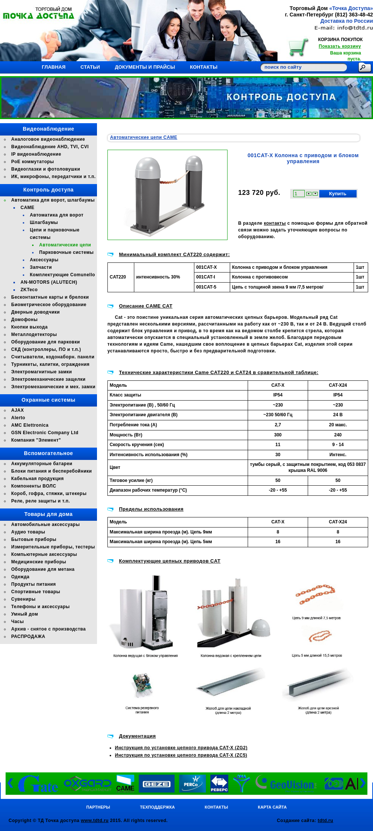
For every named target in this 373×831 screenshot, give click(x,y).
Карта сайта (272, 807)
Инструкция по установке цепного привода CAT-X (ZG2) (181, 747)
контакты (275, 223)
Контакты (203, 67)
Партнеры (98, 807)
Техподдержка (157, 807)
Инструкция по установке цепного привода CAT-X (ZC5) (181, 755)
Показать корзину (340, 46)
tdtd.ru (325, 820)
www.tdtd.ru (95, 820)
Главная (54, 67)
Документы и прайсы (145, 67)
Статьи (90, 67)
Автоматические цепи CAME (143, 137)
